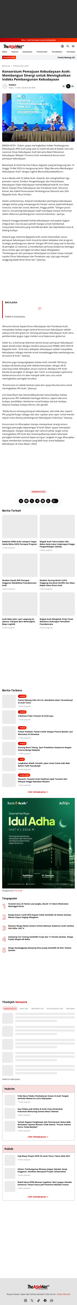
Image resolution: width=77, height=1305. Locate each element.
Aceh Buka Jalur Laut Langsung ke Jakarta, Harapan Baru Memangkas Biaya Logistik (18, 621)
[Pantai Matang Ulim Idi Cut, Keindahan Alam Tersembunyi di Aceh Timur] (9, 701)
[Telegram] (37, 501)
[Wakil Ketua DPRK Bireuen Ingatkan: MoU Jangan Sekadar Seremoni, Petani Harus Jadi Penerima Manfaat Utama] (9, 1186)
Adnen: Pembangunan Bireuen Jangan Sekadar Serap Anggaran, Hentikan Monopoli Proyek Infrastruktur (42, 1170)
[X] (32, 501)
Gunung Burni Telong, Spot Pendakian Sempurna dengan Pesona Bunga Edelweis (44, 748)
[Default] (68, 86)
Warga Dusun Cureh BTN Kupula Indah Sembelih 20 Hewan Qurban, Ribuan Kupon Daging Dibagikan (40, 916)
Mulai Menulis (63, 1294)
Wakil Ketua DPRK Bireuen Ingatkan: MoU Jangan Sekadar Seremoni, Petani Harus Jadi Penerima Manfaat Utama (45, 1183)
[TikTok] (38, 1300)
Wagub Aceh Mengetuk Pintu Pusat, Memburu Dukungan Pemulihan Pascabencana (56, 621)
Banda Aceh (24, 775)
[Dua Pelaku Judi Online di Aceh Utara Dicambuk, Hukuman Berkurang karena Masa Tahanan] (9, 1113)
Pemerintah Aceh (38, 492)
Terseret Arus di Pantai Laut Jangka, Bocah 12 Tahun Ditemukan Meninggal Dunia (38, 905)
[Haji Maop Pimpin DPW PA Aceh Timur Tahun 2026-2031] (9, 1160)
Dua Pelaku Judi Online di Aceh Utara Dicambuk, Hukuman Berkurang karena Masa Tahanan (40, 1110)
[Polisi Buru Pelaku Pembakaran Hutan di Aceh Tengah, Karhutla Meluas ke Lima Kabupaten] (9, 1100)
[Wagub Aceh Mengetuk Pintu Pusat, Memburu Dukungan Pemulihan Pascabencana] (57, 604)
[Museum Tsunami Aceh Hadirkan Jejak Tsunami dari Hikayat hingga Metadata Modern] (9, 780)
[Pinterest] (43, 501)
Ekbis (4, 51)
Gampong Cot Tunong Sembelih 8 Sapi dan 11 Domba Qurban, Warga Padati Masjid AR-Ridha (40, 938)
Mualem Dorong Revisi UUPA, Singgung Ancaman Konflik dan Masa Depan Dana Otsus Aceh (57, 582)
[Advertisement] (38, 19)
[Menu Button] (73, 46)
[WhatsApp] (48, 501)
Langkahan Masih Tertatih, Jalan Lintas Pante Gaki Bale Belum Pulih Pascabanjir (44, 764)
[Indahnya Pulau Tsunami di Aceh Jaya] (9, 717)
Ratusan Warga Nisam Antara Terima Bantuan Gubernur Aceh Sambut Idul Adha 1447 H (41, 927)
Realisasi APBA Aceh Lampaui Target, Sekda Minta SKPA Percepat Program (19, 542)
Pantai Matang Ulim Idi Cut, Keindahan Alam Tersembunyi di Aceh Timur (45, 701)
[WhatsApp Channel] (51, 1300)
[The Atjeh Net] (38, 1286)
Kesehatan (27, 51)
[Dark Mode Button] (62, 46)
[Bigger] (72, 86)
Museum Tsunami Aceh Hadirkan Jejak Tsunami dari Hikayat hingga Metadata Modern (42, 780)
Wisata (22, 696)
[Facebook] (26, 501)
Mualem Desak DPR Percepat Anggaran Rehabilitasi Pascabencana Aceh (19, 582)
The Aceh (18, 890)
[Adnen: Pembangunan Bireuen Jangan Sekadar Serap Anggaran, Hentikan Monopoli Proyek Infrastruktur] (9, 1173)
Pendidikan (57, 51)
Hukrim (14, 51)
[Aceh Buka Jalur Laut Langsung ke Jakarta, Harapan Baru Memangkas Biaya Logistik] (19, 604)
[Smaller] (64, 86)
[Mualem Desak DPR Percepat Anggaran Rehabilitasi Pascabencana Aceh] (19, 565)
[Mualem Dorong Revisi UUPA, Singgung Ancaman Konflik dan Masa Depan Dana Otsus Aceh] (57, 565)
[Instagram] (25, 1300)
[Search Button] (67, 46)
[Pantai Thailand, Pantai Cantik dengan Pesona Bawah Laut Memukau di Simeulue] (9, 733)
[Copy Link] (21, 501)
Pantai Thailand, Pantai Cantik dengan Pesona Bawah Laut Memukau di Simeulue (45, 732)
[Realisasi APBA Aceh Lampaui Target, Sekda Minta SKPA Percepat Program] (19, 526)
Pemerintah (42, 51)
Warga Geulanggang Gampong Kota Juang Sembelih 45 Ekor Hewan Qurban (39, 949)
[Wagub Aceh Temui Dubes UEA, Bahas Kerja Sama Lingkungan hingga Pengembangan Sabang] (57, 526)
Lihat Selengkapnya (38, 792)
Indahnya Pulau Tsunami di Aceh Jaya (35, 716)
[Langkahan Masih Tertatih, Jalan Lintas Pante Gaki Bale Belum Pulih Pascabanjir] (9, 764)
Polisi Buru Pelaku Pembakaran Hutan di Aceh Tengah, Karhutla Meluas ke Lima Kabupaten (43, 1097)
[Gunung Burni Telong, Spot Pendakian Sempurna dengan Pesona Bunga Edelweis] (9, 749)
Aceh (21, 759)
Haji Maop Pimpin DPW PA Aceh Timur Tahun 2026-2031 (44, 1156)
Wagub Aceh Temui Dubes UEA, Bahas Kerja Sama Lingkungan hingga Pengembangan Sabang (57, 544)
